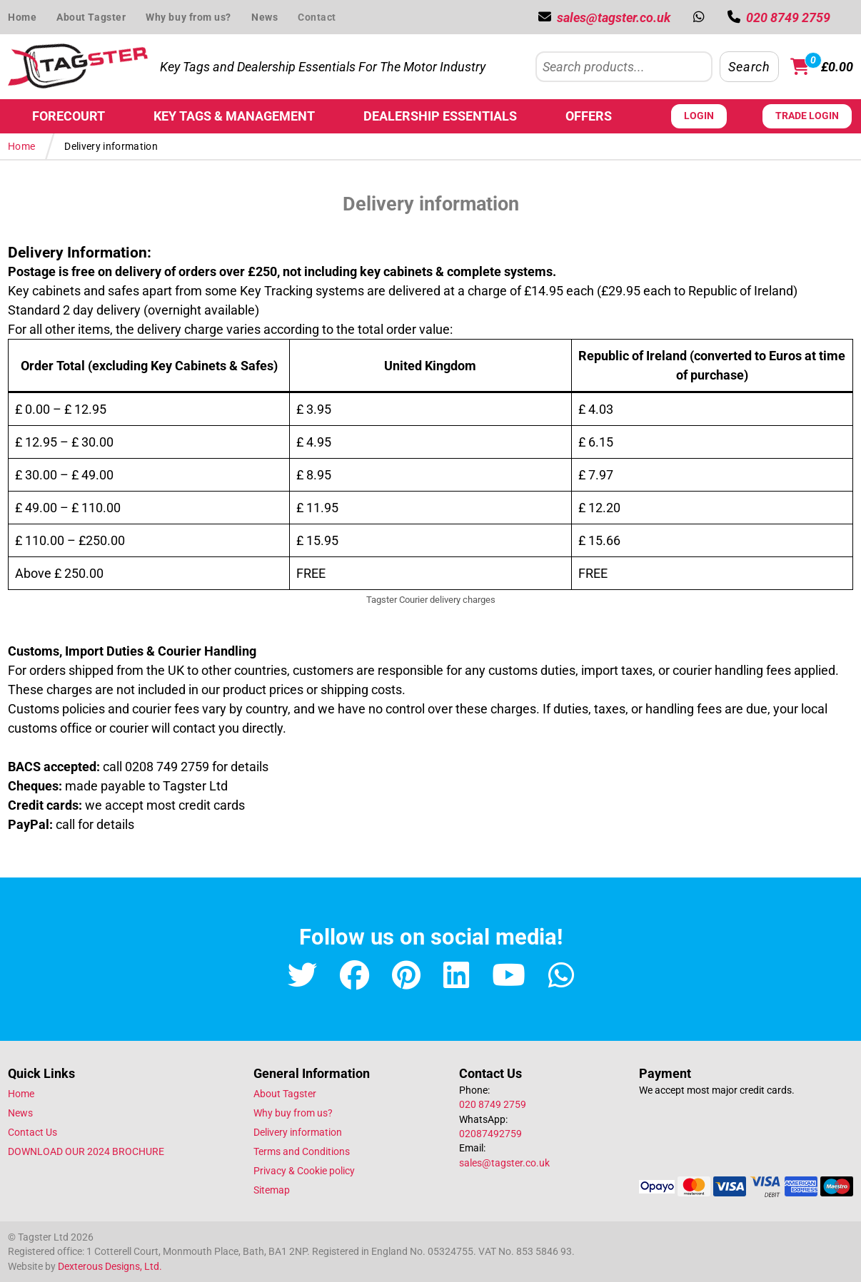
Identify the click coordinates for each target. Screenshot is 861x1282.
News (264, 17)
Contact (317, 17)
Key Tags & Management (234, 115)
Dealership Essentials (440, 115)
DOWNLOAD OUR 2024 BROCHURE (86, 1151)
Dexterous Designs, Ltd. (110, 1266)
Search (749, 66)
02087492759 (490, 1133)
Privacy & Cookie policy (304, 1170)
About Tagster (91, 17)
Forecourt (68, 115)
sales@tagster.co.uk (504, 1163)
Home (22, 17)
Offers (588, 115)
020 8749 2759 (492, 1104)
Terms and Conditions (301, 1151)
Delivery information (297, 1132)
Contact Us (32, 1132)
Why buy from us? (188, 17)
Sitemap (271, 1190)
